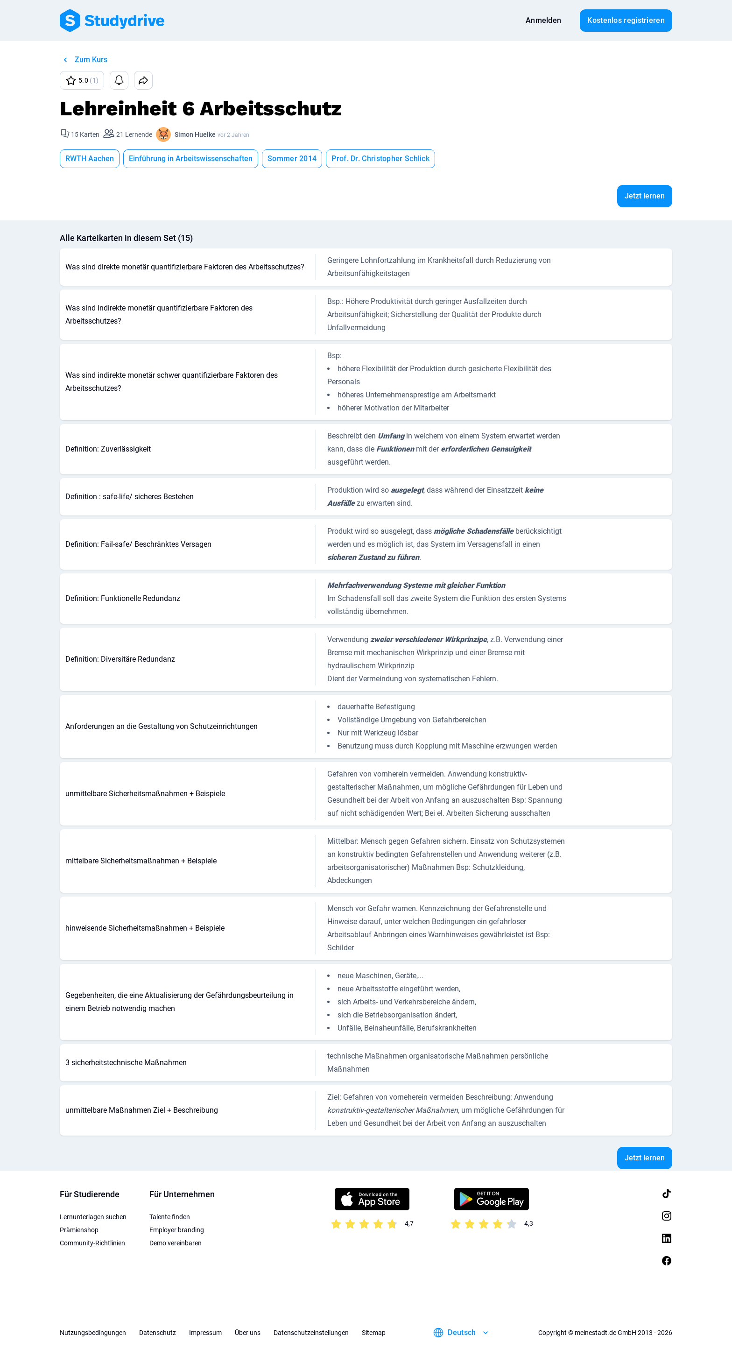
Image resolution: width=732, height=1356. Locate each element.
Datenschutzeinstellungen (311, 1332)
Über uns (247, 1332)
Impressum (205, 1332)
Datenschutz (157, 1332)
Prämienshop (79, 1230)
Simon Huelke (195, 134)
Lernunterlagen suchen (93, 1217)
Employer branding (176, 1230)
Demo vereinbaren (175, 1243)
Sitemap (374, 1332)
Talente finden (169, 1217)
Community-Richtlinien (92, 1243)
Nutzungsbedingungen (93, 1332)
